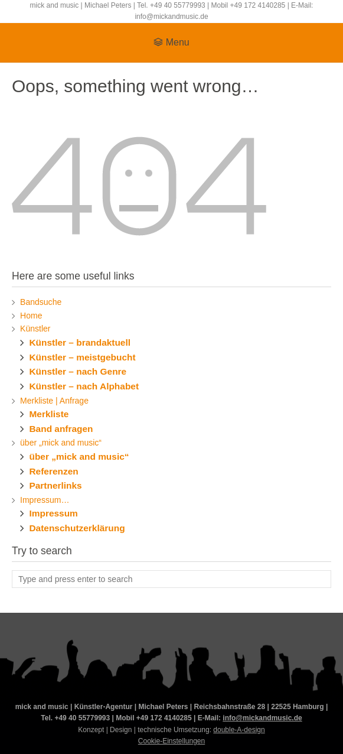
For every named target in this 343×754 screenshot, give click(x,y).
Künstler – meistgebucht (82, 357)
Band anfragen (61, 429)
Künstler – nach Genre (77, 371)
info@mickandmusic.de (262, 718)
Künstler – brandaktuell (79, 342)
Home (31, 315)
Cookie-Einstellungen (171, 741)
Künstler (35, 328)
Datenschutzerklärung (77, 528)
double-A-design (238, 730)
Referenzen (53, 471)
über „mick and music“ (61, 442)
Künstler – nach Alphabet (84, 386)
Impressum (53, 513)
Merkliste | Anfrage (54, 400)
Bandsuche (40, 302)
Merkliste (48, 414)
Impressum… (44, 500)
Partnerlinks (55, 485)
